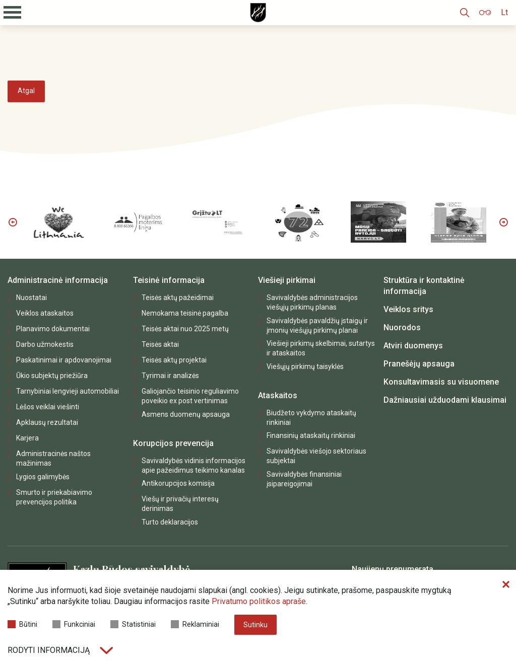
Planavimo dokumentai (53, 329)
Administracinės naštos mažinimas (53, 458)
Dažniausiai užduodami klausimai (444, 400)
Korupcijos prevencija (173, 443)
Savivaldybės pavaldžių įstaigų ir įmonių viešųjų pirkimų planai (317, 325)
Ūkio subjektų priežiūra (52, 376)
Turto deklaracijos (170, 522)
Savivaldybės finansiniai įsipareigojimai (304, 479)
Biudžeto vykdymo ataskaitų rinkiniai (311, 417)
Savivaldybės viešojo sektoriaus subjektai (316, 456)
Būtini (22, 624)
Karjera (27, 438)
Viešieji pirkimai (286, 280)
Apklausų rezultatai (47, 422)
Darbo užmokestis (45, 344)
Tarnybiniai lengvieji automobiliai (67, 391)
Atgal (26, 91)
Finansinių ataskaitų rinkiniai (311, 435)
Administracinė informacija (58, 280)
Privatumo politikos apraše (259, 601)
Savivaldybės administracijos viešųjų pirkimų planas (312, 302)
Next (503, 222)
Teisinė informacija (169, 280)
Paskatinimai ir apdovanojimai (63, 360)
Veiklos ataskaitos (45, 313)
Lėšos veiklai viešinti (47, 407)
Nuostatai (31, 297)
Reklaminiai (195, 624)
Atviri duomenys (413, 345)
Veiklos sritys (408, 309)
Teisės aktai (160, 344)
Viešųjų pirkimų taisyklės (305, 366)
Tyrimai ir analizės (170, 376)
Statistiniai (133, 624)
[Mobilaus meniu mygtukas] (12, 12)
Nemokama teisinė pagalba (185, 313)
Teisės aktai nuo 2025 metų (185, 329)
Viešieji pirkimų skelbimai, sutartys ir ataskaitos (321, 348)
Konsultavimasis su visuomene (441, 382)
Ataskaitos (277, 395)
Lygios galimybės (43, 477)
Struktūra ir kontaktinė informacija (424, 285)
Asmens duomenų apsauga (186, 414)
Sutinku (255, 625)
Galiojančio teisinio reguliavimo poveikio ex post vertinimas (190, 396)
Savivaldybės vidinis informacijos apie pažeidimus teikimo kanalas (193, 465)
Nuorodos (402, 327)
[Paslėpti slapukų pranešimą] (505, 585)
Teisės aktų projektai (174, 360)
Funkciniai (73, 624)
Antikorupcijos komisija (178, 483)
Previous (13, 222)
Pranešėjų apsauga (419, 363)
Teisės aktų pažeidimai (178, 297)
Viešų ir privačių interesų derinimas (180, 503)
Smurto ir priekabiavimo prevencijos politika (54, 497)
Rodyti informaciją (60, 650)
